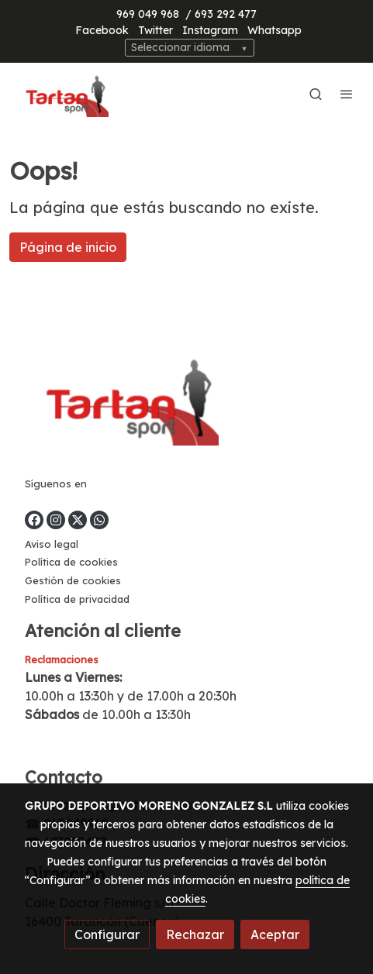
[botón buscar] (316, 94)
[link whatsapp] (99, 520)
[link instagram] (55, 520)
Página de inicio (67, 247)
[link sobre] (186, 400)
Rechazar (195, 934)
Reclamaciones (61, 659)
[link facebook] (34, 520)
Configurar (107, 934)
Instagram (210, 30)
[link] (62, 94)
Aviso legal (51, 544)
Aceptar (274, 934)
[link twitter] (77, 520)
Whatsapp (274, 30)
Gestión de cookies (73, 580)
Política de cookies (71, 562)
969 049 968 (147, 14)
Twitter (155, 30)
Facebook (102, 30)
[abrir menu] (347, 94)
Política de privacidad (77, 599)
